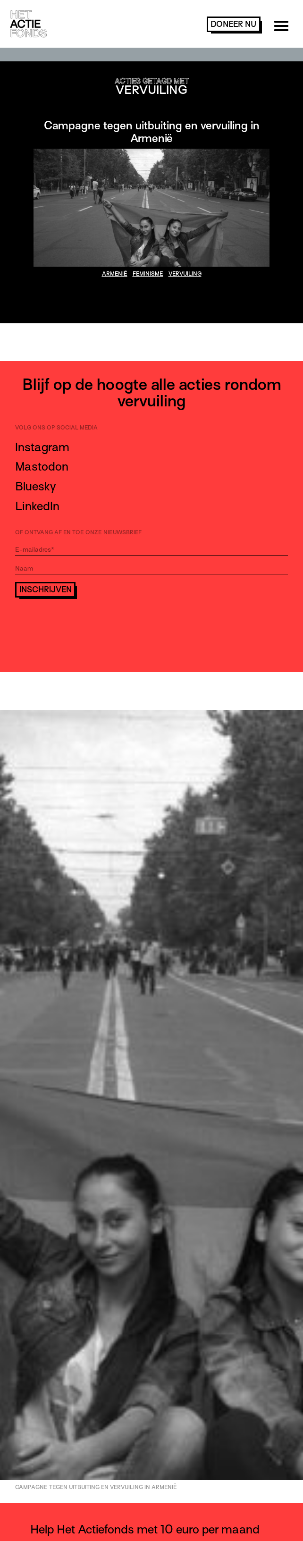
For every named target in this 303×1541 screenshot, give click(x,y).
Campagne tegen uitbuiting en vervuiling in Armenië (152, 131)
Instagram (42, 447)
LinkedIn (37, 506)
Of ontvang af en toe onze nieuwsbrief (78, 532)
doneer (233, 24)
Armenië (114, 273)
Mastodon (41, 466)
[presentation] (87, 623)
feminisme (148, 273)
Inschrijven (45, 589)
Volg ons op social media (56, 427)
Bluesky (35, 486)
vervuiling (185, 273)
